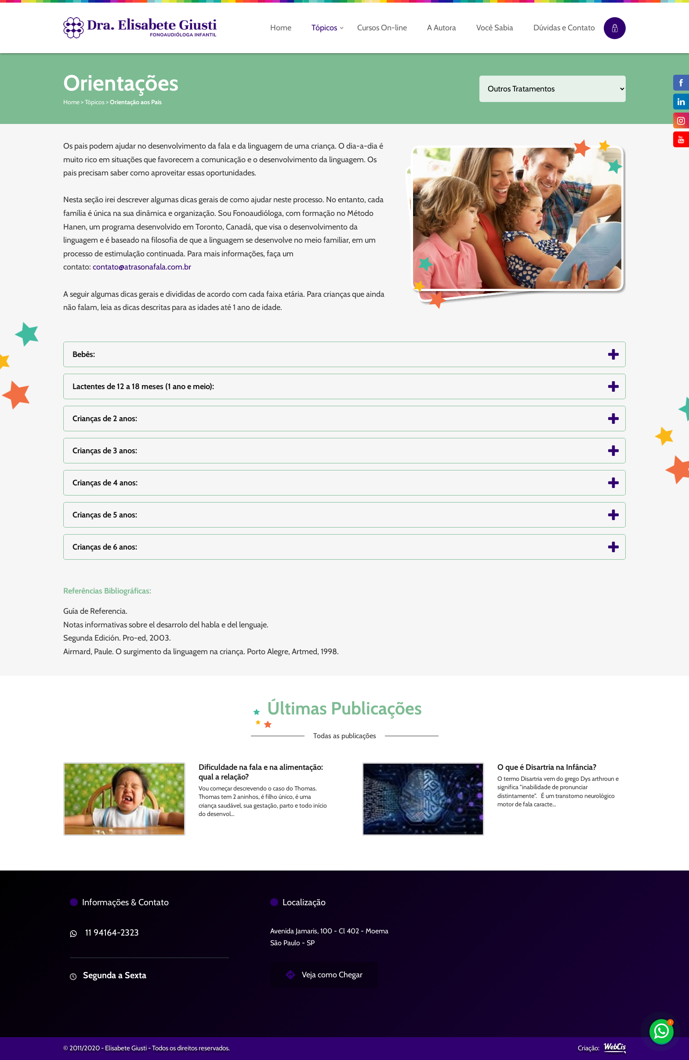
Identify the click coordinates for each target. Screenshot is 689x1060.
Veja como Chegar (332, 975)
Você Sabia (494, 28)
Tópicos (324, 28)
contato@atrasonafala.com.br (142, 267)
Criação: (588, 1048)
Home (280, 28)
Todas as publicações (344, 736)
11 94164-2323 (112, 932)
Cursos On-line (382, 28)
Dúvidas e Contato (564, 28)
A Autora (441, 28)
